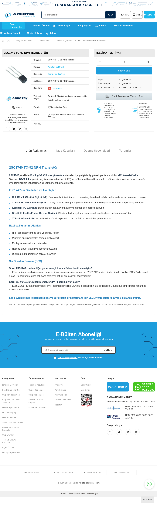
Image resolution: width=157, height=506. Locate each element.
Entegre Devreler (10, 385)
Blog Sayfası (85, 25)
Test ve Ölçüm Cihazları (9, 441)
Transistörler (44, 40)
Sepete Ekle (124, 70)
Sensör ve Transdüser (12, 422)
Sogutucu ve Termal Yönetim (11, 400)
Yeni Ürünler (60, 390)
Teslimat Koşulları (36, 385)
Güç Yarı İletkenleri (24, 40)
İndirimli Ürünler (41, 25)
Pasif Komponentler (11, 390)
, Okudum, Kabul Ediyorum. (78, 357)
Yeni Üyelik (86, 385)
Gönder (108, 349)
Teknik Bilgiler (64, 25)
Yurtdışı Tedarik (12, 33)
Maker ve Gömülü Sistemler (10, 428)
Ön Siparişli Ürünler (11, 452)
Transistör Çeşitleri (63, 40)
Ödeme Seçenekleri (97, 150)
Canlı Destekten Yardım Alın (124, 96)
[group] (17, 75)
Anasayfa (6, 41)
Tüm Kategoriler (13, 25)
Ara (110, 14)
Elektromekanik (9, 417)
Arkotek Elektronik (56, 67)
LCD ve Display (9, 412)
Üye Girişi (85, 390)
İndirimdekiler (61, 395)
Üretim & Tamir (35, 33)
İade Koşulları (65, 150)
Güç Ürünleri (8, 435)
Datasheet (57, 88)
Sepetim (58, 405)
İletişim (53, 33)
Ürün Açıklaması (36, 150)
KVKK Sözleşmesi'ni (67, 357)
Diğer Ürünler (8, 447)
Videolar (102, 25)
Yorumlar (125, 150)
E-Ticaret (69, 494)
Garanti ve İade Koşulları (35, 400)
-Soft (62, 494)
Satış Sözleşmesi (36, 395)
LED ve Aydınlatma (10, 407)
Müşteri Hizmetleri (123, 25)
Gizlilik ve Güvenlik (37, 407)
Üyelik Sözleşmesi (36, 390)
